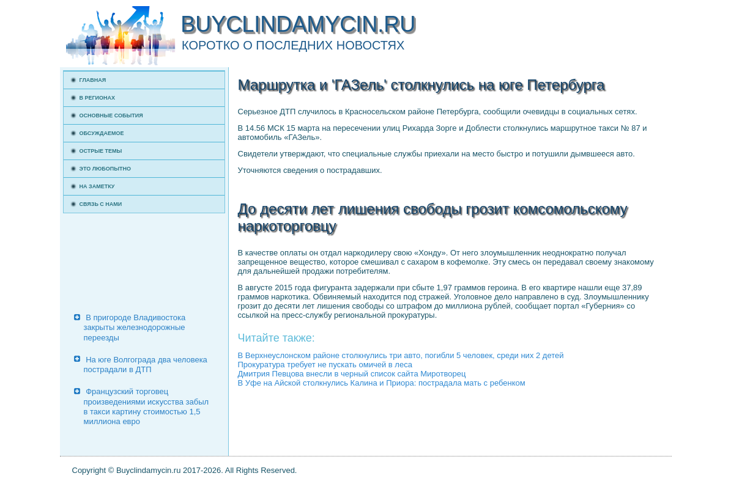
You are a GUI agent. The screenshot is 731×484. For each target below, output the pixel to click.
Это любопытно (106, 169)
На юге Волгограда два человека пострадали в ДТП (145, 364)
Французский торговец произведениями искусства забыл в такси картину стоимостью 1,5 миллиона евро (146, 406)
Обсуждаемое (102, 133)
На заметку (97, 186)
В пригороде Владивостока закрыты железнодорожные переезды (135, 327)
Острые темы (101, 151)
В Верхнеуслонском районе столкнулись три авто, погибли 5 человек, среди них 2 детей (401, 355)
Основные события (111, 115)
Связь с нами (101, 204)
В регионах (98, 98)
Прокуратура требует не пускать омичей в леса (325, 364)
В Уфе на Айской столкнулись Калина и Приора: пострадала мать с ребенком (381, 382)
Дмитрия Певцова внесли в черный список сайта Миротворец (352, 373)
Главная (93, 80)
